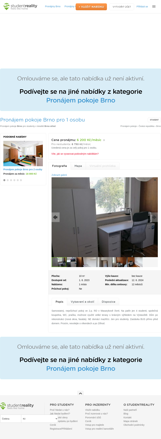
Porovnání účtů (93, 417)
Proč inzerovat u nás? (96, 413)
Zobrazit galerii (59, 175)
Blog (126, 413)
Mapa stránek (131, 421)
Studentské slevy (59, 417)
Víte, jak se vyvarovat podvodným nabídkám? (75, 153)
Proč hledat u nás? (59, 410)
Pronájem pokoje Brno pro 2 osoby (22, 169)
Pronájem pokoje (11, 126)
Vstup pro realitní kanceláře (99, 428)
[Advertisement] (80, 40)
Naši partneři (130, 410)
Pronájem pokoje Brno (80, 100)
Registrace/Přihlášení (61, 428)
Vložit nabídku (92, 410)
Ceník (53, 425)
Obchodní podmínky (134, 425)
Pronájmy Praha (72, 6)
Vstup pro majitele (94, 425)
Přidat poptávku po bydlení (64, 421)
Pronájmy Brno (53, 6)
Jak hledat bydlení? (60, 413)
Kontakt (127, 417)
